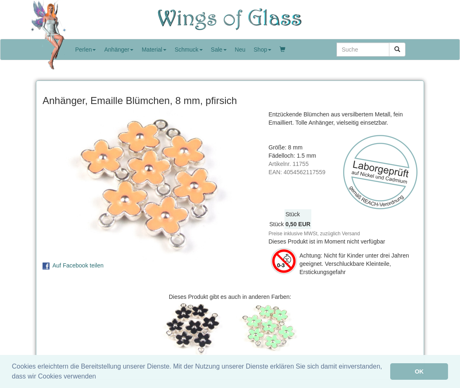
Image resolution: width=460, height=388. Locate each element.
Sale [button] (219, 49)
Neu (240, 49)
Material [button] (154, 49)
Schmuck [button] (189, 49)
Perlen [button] (85, 49)
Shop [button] (262, 49)
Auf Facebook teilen (78, 265)
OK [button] (419, 371)
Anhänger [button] (118, 49)
